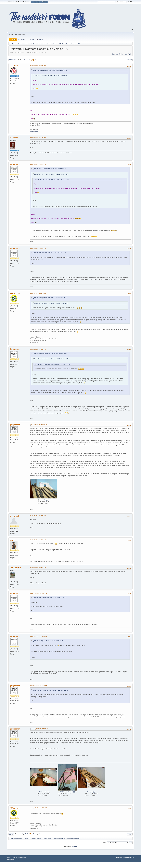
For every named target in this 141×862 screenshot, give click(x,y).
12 (35, 60)
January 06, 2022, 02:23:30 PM (38, 685)
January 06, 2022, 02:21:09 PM (38, 636)
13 (38, 60)
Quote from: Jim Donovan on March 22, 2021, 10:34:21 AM (50, 690)
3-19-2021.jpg (43, 500)
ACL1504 (14, 66)
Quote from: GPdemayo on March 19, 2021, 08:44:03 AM (50, 353)
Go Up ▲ (131, 857)
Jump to (103, 842)
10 (29, 60)
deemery (14, 138)
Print (130, 60)
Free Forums (16, 859)
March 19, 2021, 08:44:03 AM (38, 293)
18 (41, 60)
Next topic (127, 54)
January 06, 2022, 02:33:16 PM (38, 808)
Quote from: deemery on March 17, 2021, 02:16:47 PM (49, 252)
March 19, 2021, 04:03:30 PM (39, 424)
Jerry (12, 540)
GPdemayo (15, 293)
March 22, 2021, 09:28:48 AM (38, 540)
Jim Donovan (15, 568)
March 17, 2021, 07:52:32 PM (38, 164)
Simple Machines (21, 857)
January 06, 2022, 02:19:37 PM (38, 593)
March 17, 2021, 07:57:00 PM (38, 248)
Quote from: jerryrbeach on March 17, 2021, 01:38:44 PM (50, 70)
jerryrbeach (15, 164)
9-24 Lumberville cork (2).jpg (67, 792)
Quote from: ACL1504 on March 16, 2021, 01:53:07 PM (50, 75)
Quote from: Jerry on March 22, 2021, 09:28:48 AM (48, 641)
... (26, 60)
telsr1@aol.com (34, 131)
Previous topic (117, 54)
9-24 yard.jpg (90, 792)
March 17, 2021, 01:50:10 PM (38, 65)
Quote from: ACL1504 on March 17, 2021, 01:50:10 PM (49, 168)
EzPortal (74, 846)
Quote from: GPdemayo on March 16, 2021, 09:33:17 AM (51, 303)
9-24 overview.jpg (43, 792)
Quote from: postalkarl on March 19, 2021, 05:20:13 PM (49, 597)
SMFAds (9, 859)
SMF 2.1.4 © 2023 (12, 857)
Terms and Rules (123, 857)
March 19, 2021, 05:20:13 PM (38, 516)
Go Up (11, 834)
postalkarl (14, 516)
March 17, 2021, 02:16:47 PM (38, 137)
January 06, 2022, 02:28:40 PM (39, 728)
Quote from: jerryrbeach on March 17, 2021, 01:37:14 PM (50, 298)
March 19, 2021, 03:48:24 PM (38, 349)
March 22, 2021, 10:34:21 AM (38, 567)
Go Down (12, 60)
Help (117, 857)
